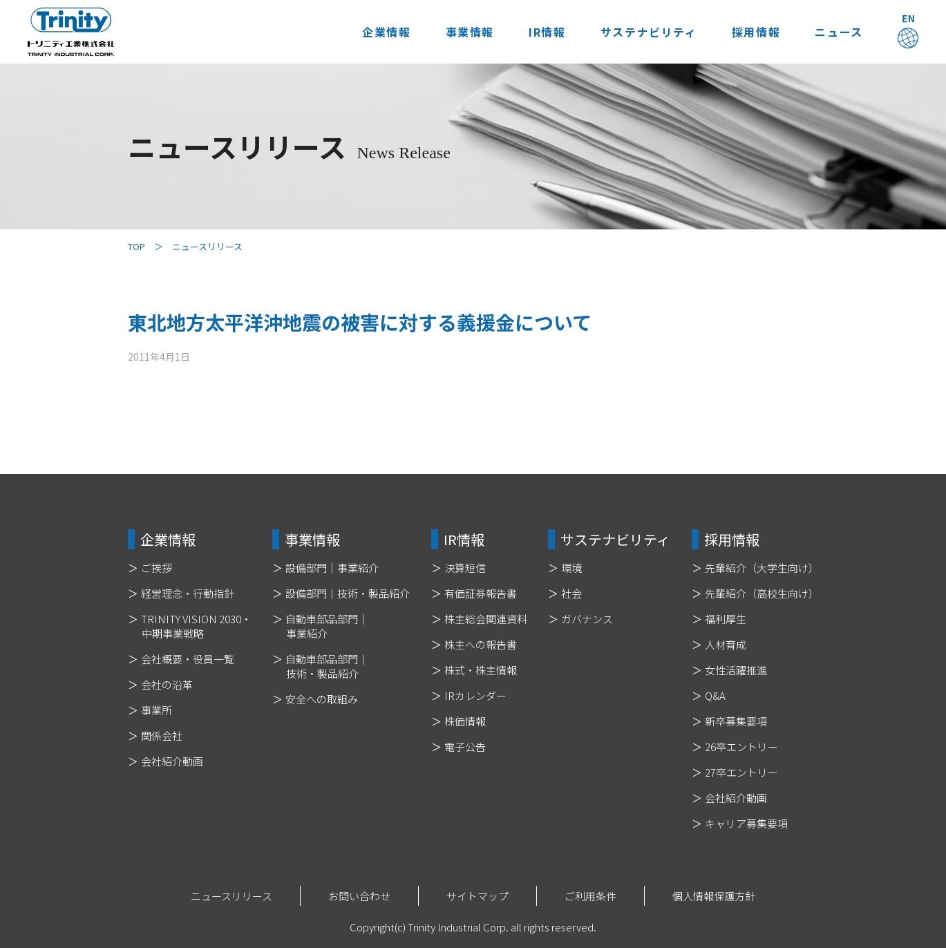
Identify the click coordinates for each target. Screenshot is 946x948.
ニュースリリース (231, 896)
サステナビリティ (638, 31)
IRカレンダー (475, 695)
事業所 (156, 710)
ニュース (836, 31)
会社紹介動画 (172, 761)
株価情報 (465, 721)
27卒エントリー (741, 772)
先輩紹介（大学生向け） (762, 567)
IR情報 (533, 31)
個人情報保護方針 (713, 896)
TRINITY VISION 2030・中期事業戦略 (196, 626)
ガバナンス (587, 619)
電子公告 (465, 746)
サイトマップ (477, 896)
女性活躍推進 (736, 670)
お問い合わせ (359, 896)
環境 (571, 567)
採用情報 (749, 31)
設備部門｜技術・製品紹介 (347, 593)
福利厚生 (725, 619)
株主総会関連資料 (485, 619)
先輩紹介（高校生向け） (762, 593)
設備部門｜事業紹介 (332, 567)
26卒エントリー (741, 746)
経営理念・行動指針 (187, 593)
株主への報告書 (480, 644)
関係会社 (161, 735)
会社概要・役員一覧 (187, 659)
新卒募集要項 (736, 721)
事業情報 (453, 31)
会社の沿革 (167, 684)
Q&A (715, 695)
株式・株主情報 (480, 670)
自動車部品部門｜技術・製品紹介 (326, 666)
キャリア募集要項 (746, 823)
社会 (571, 593)
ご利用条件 (590, 896)
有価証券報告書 (480, 593)
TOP (136, 246)
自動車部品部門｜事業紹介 (326, 626)
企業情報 (366, 31)
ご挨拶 (156, 567)
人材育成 (725, 644)
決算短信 (465, 567)
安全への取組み (321, 699)
